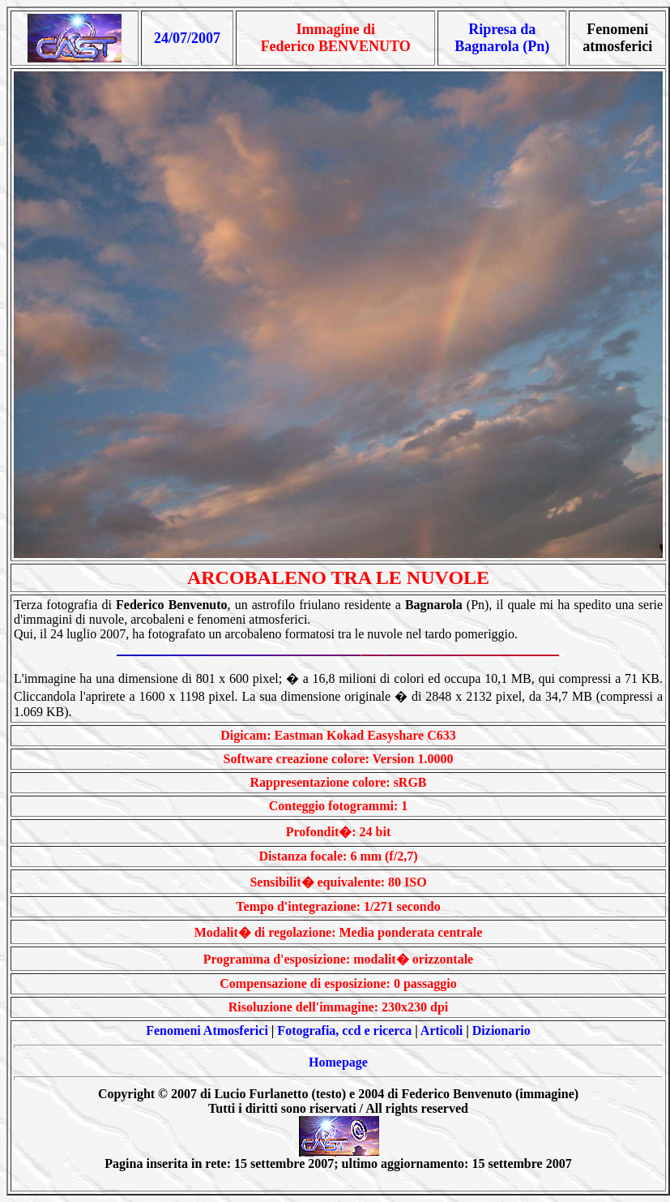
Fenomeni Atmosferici (207, 1030)
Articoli (441, 1030)
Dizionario (501, 1030)
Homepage (338, 1062)
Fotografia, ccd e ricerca (344, 1030)
